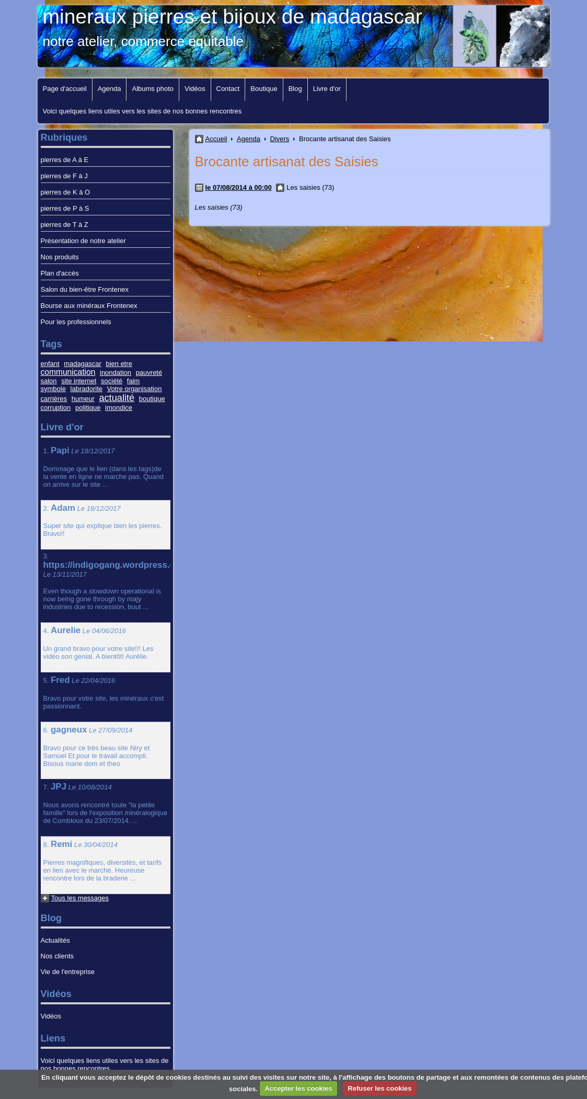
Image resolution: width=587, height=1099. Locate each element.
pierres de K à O (65, 192)
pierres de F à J (64, 176)
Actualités (55, 940)
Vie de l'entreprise (68, 972)
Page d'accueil (65, 89)
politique (87, 407)
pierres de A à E (65, 160)
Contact (228, 89)
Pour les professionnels (76, 322)
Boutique (263, 89)
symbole (53, 389)
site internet (78, 381)
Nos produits (60, 257)
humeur (83, 399)
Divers (280, 139)
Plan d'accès (60, 273)
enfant (50, 364)
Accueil (216, 139)
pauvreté (149, 372)
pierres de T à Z (64, 224)
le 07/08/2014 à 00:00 (238, 187)
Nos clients (57, 956)
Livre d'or (327, 89)
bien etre (119, 364)
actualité (116, 398)
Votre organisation (134, 389)
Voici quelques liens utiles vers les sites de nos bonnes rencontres (142, 111)
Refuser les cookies (379, 1088)
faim (133, 381)
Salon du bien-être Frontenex (85, 289)
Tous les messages (80, 898)
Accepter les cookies (298, 1088)
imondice (118, 407)
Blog (295, 89)
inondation (115, 372)
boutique (152, 399)
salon (49, 381)
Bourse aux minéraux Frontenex (89, 306)
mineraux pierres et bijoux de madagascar (232, 16)
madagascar (82, 364)
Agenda (109, 89)
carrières (54, 399)
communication (68, 372)
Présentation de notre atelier (83, 241)
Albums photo (153, 89)
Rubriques (64, 137)
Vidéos (195, 89)
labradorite (86, 389)
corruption (56, 407)
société (111, 381)
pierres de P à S (65, 208)
